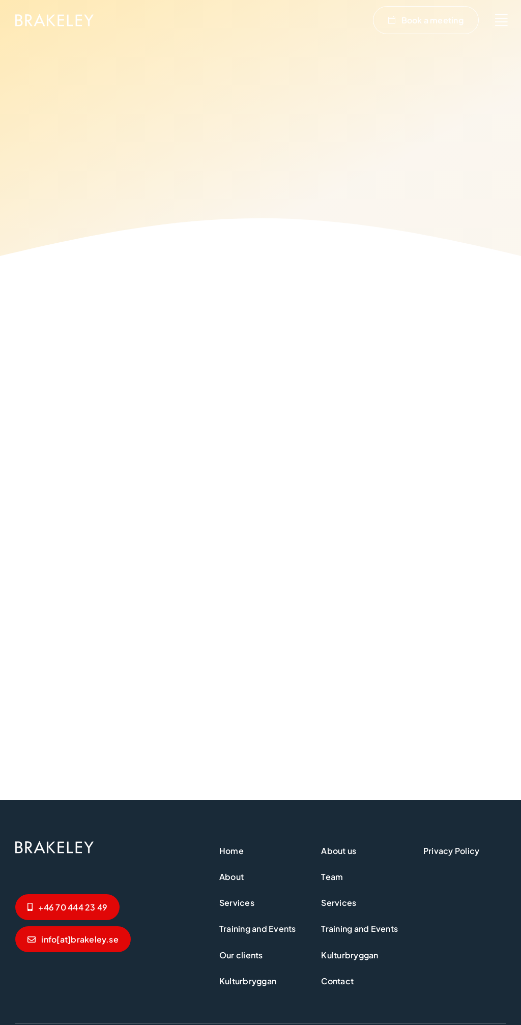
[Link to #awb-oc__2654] (501, 20)
